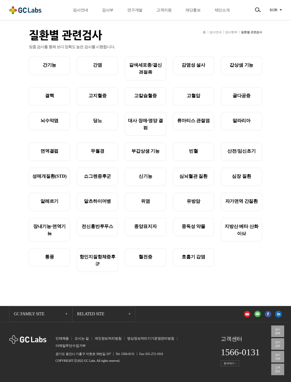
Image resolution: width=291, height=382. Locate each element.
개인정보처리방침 (108, 338)
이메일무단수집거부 (70, 345)
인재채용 (62, 338)
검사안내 (215, 32)
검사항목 (231, 32)
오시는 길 (82, 338)
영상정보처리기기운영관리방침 (150, 338)
